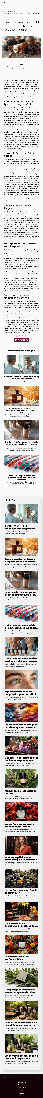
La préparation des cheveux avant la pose (21, 73)
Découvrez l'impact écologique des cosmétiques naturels (21, 926)
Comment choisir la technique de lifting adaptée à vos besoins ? (21, 377)
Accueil (3, 11)
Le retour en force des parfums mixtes (17, 957)
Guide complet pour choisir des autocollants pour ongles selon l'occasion (21, 478)
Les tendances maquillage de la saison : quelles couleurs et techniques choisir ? (21, 727)
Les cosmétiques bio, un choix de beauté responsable (21, 1057)
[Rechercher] (21, 1078)
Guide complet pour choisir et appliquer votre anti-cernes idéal (21, 661)
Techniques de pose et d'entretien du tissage (21, 75)
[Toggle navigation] (4, 3)
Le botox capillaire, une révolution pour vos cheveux (21, 858)
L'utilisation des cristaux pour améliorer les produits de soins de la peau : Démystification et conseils (21, 761)
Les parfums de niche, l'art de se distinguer (21, 891)
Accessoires (21, 1082)
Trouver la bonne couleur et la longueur (21, 71)
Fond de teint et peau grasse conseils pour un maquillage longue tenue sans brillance (21, 444)
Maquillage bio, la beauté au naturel (20, 792)
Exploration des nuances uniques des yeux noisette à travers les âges (20, 694)
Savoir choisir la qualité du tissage (20, 69)
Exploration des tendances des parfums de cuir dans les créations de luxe (21, 410)
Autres (21, 1093)
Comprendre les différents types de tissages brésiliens (20, 67)
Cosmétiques (11, 11)
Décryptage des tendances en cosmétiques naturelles (20, 991)
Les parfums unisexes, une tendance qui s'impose (20, 825)
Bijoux (21, 1090)
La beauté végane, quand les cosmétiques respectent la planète (21, 1025)
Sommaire (21, 64)
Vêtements (21, 1085)
